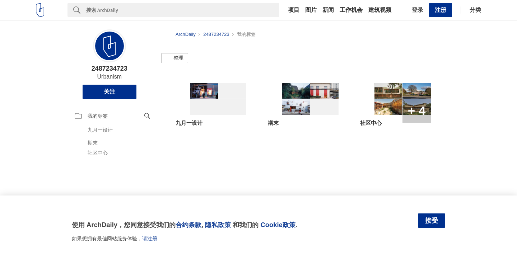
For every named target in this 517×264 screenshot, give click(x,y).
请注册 (149, 238)
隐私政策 (218, 224)
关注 (109, 92)
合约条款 (188, 224)
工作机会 (351, 10)
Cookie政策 (277, 224)
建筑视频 (379, 10)
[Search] (182, 10)
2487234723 (109, 68)
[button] (174, 58)
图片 (311, 10)
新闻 (328, 10)
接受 (431, 220)
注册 (440, 10)
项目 (293, 10)
